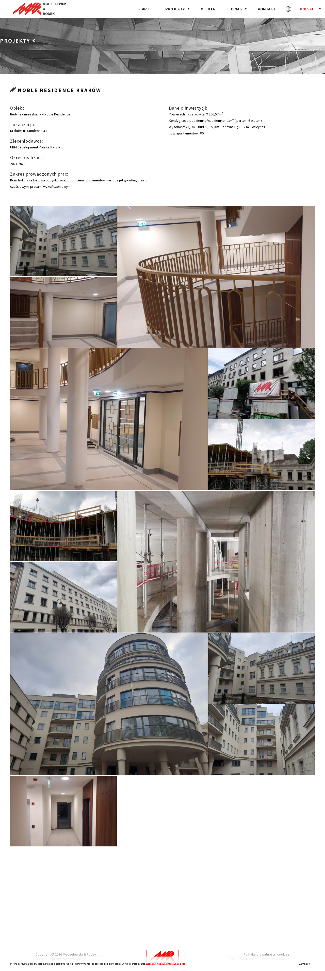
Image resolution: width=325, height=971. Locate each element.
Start (143, 8)
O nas (236, 8)
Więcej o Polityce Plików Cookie (165, 963)
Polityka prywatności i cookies (266, 954)
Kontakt (266, 8)
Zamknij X (304, 963)
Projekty (175, 8)
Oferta (208, 8)
